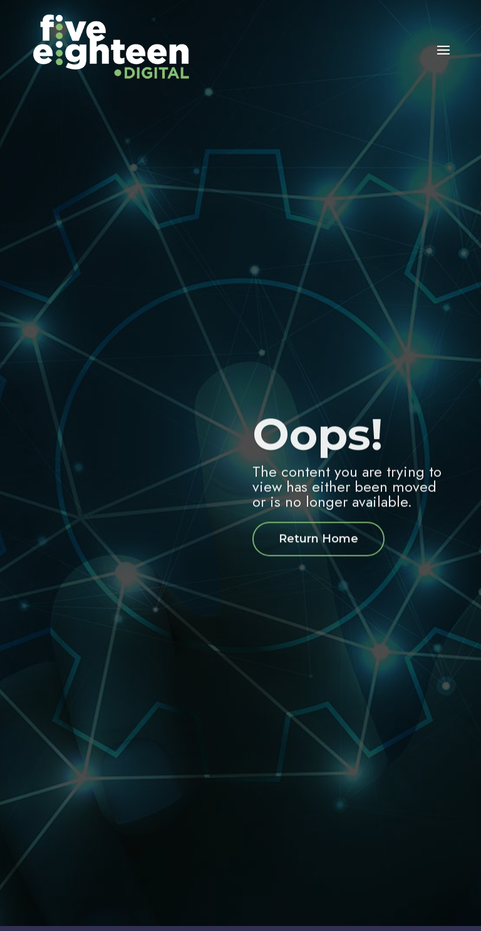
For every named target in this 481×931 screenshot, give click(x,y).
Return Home (318, 547)
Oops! (317, 443)
